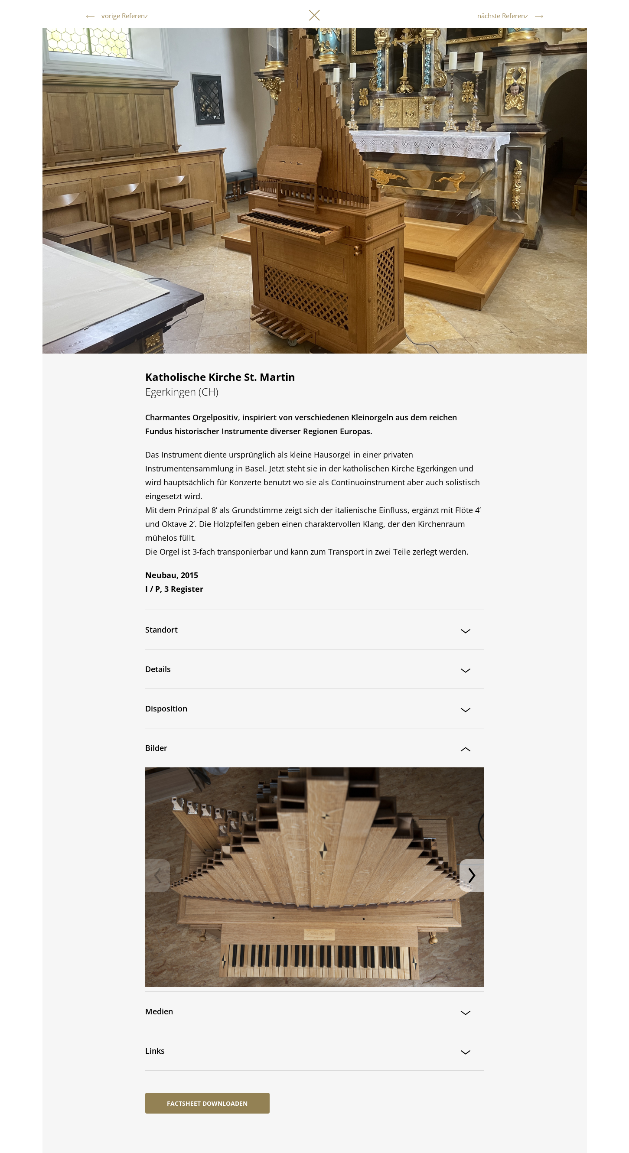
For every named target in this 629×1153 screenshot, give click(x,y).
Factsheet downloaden (207, 1103)
